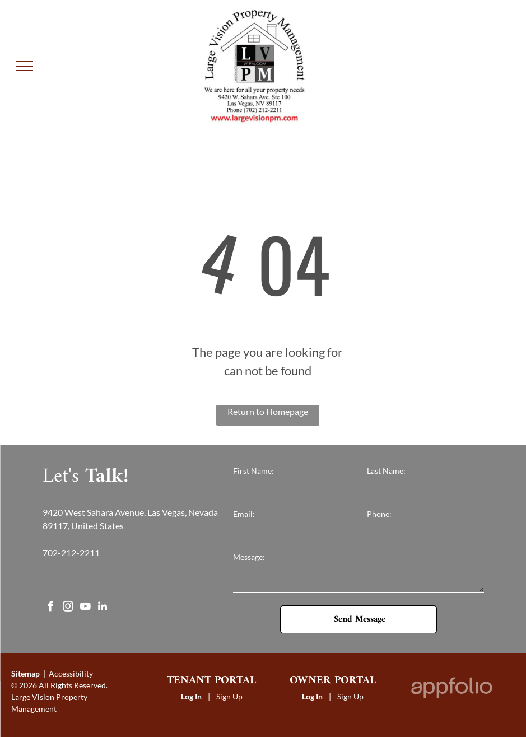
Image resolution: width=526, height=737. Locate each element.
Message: (249, 557)
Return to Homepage (267, 411)
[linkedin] (102, 608)
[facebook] (50, 608)
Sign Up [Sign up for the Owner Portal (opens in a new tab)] (350, 696)
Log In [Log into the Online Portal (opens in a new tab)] (191, 696)
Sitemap (25, 673)
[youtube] (85, 608)
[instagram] (68, 608)
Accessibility (71, 673)
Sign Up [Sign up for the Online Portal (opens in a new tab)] (229, 696)
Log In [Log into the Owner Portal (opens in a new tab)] (312, 696)
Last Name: (386, 470)
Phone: (379, 514)
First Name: (253, 470)
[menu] (24, 66)
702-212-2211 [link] (71, 552)
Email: (244, 514)
